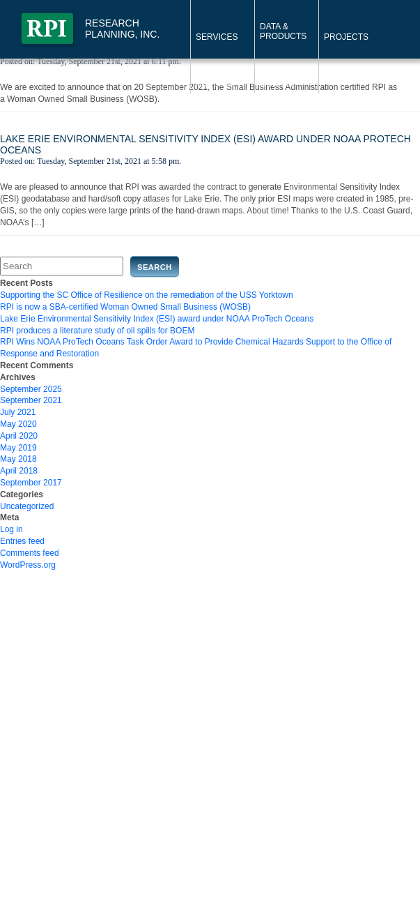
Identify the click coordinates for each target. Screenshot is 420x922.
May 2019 (18, 448)
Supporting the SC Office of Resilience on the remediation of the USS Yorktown (146, 295)
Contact (280, 84)
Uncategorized (27, 506)
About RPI (218, 84)
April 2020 (19, 436)
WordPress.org (28, 565)
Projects (346, 37)
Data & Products (283, 31)
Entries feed (22, 541)
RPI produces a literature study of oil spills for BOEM (97, 330)
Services (217, 37)
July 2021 (18, 412)
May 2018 (18, 459)
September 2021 (31, 400)
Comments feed (29, 553)
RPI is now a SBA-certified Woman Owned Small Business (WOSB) (125, 307)
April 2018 (19, 471)
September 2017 (31, 483)
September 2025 (31, 389)
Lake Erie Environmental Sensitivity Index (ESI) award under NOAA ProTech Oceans (156, 319)
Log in (11, 529)
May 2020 (18, 424)
